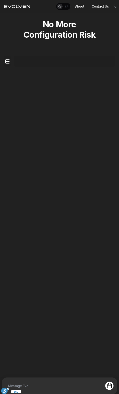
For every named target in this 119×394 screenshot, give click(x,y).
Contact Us (100, 6)
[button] (63, 6)
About (79, 6)
